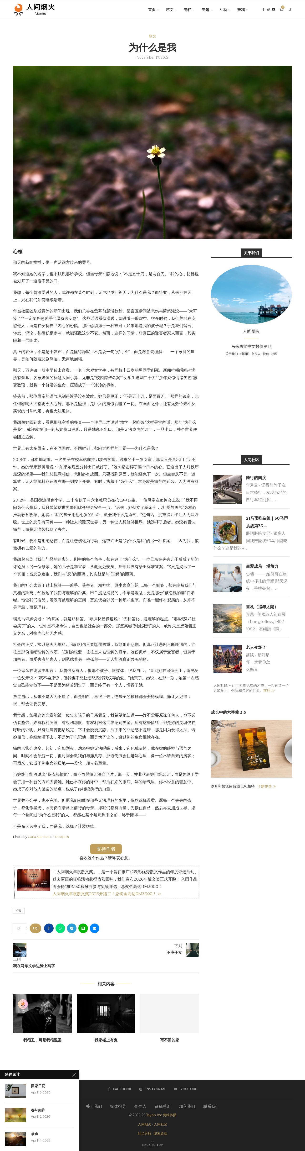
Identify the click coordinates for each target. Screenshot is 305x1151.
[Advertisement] (251, 405)
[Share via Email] (94, 928)
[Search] (289, 9)
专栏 (187, 9)
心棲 (18, 910)
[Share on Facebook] (49, 928)
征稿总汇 (163, 1106)
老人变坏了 (256, 647)
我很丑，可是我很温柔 (42, 1040)
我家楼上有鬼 (106, 1040)
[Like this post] (36, 928)
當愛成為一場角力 (262, 566)
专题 (205, 9)
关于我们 (231, 354)
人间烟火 (144, 1124)
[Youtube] (273, 9)
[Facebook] (263, 9)
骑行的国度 (256, 477)
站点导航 (144, 1133)
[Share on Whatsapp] (60, 928)
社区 (274, 354)
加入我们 (187, 1106)
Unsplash (62, 837)
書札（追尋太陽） (262, 606)
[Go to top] (152, 1144)
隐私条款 (160, 1133)
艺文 (169, 9)
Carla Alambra (39, 837)
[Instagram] (268, 9)
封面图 (244, 354)
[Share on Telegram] (71, 928)
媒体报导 (118, 1106)
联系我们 (211, 1106)
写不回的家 (169, 1040)
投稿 (241, 9)
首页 (152, 9)
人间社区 (160, 1124)
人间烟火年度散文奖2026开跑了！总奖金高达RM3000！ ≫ (107, 893)
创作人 (256, 354)
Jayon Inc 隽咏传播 (161, 1115)
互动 (223, 9)
